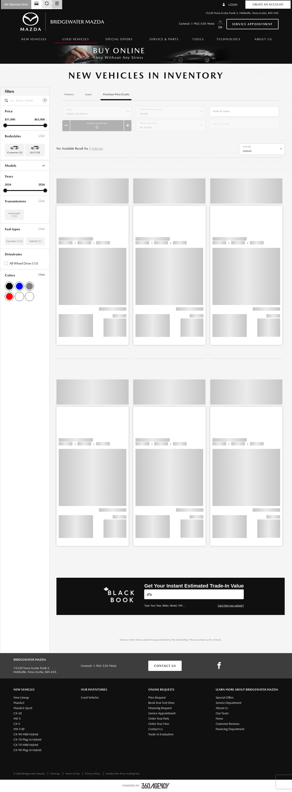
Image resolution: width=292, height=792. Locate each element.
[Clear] (44, 100)
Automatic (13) (14, 238)
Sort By (247, 147)
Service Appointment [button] (252, 24)
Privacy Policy (93, 773)
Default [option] (247, 151)
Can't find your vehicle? (231, 605)
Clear (41, 135)
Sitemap (55, 773)
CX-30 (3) (11, 171)
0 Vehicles (96, 148)
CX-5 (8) (10, 177)
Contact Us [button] (165, 666)
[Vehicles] (194, 594)
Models (25, 165)
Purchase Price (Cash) (116, 94)
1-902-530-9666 (203, 23)
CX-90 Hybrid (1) (15, 189)
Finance (69, 94)
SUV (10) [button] (35, 152)
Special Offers (119, 39)
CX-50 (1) (11, 183)
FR (220, 21)
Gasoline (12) (14, 265)
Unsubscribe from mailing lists (122, 773)
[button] (16, 4)
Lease (88, 94)
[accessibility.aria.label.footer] (156, 786)
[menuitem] (33, 40)
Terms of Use (72, 773)
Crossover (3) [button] (14, 152)
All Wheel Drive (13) (23, 287)
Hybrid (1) (35, 265)
